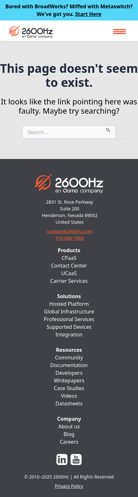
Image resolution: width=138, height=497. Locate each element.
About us (69, 426)
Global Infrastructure (69, 311)
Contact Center (69, 265)
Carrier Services (69, 280)
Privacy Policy (69, 486)
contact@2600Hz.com (69, 231)
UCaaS (69, 273)
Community (69, 357)
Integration (69, 334)
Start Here (88, 14)
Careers (69, 441)
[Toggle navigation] (119, 32)
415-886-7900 (69, 238)
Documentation (69, 365)
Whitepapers (69, 380)
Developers (68, 372)
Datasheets (68, 403)
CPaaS (69, 257)
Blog (68, 434)
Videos (69, 395)
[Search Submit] (108, 129)
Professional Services (69, 319)
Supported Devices (68, 326)
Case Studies (69, 388)
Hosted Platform (69, 303)
